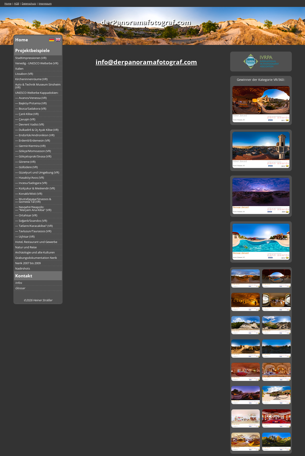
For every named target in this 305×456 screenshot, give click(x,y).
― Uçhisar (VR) (25, 236)
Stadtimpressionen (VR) (30, 58)
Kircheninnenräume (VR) (31, 79)
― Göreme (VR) (25, 162)
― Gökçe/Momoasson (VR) (33, 151)
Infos (18, 283)
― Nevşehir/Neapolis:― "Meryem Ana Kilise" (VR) (33, 208)
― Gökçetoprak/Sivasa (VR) (33, 156)
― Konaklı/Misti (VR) (28, 194)
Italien (19, 69)
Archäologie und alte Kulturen (35, 252)
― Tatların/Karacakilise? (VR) (34, 226)
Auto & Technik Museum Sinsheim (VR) (38, 85)
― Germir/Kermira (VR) (30, 146)
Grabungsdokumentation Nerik (36, 258)
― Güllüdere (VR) (26, 167)
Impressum (45, 3)
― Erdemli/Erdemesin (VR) (32, 140)
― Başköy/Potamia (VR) (31, 103)
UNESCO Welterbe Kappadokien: (36, 93)
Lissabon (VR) (24, 74)
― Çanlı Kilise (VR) (27, 114)
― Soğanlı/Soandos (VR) (31, 221)
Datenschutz (29, 3)
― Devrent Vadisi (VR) (29, 124)
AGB (16, 3)
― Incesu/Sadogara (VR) (31, 183)
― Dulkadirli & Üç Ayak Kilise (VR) (37, 130)
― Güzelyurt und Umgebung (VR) (37, 172)
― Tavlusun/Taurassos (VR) (33, 231)
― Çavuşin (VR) (25, 119)
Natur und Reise (26, 247)
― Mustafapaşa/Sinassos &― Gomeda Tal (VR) (33, 200)
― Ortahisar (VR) (26, 215)
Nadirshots (22, 268)
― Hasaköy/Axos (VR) (29, 178)
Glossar (20, 288)
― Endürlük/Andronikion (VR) (35, 135)
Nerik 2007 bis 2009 (28, 263)
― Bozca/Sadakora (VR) (30, 109)
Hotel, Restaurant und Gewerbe (36, 242)
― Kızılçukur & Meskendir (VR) (35, 188)
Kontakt (23, 276)
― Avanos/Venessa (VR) (31, 98)
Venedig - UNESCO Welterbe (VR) (36, 63)
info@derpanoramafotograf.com (146, 62)
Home (7, 3)
